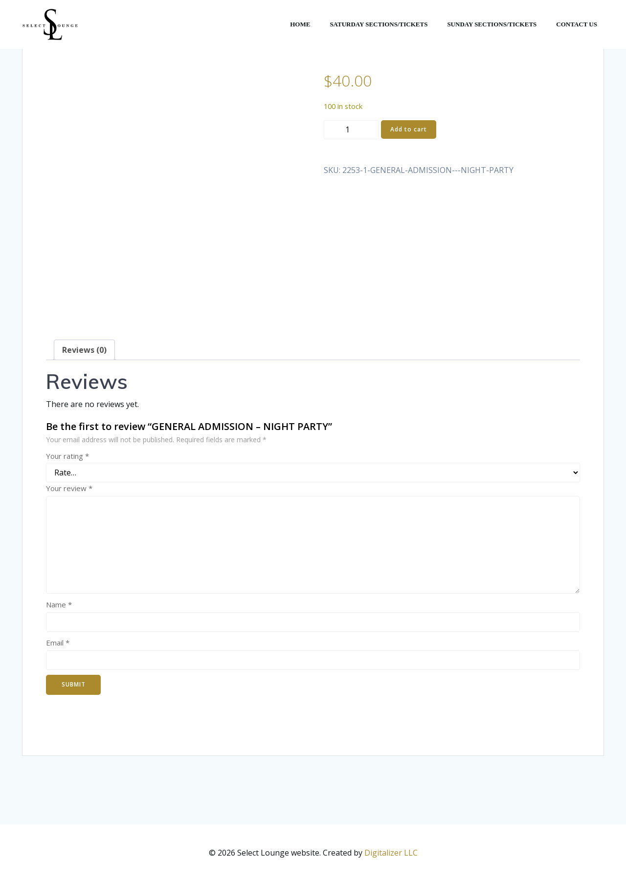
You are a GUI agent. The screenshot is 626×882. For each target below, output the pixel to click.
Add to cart (408, 129)
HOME (300, 24)
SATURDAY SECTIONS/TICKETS (378, 24)
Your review (69, 488)
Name (59, 604)
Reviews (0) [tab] (84, 349)
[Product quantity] (351, 129)
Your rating (67, 456)
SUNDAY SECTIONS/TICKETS (492, 24)
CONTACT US (576, 24)
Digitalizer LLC (391, 852)
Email (57, 642)
